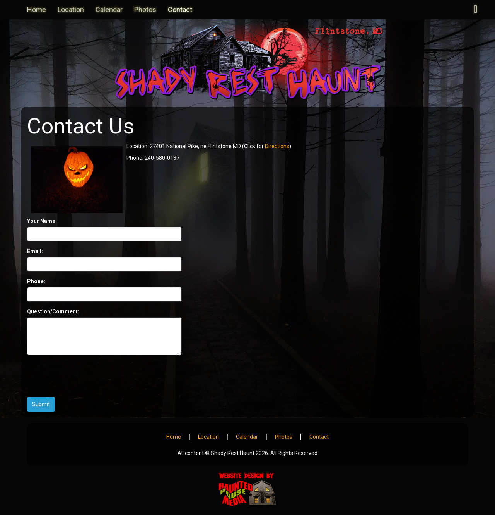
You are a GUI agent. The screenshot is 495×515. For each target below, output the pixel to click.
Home (36, 9)
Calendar (109, 9)
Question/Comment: (53, 311)
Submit (41, 404)
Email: (35, 251)
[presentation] (86, 376)
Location (71, 9)
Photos (145, 9)
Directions (277, 146)
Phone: (36, 281)
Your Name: (42, 221)
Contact (180, 9)
